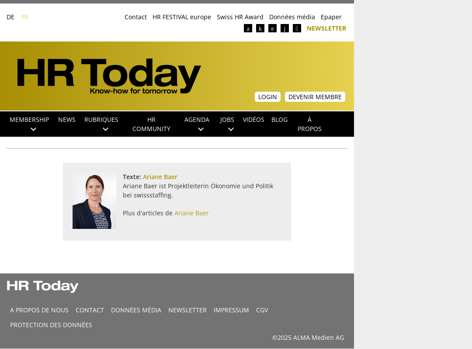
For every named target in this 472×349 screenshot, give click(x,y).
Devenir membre (315, 97)
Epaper (331, 17)
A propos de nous (39, 310)
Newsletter (326, 27)
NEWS (67, 119)
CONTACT (90, 310)
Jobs (227, 123)
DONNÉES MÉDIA (136, 310)
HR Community (151, 124)
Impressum (231, 310)
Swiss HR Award (240, 17)
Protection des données (51, 325)
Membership (29, 123)
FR (24, 17)
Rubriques (101, 123)
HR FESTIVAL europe (182, 17)
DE (10, 17)
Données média (292, 17)
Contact (136, 17)
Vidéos (253, 119)
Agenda (196, 123)
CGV (262, 310)
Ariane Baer (160, 177)
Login (267, 97)
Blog (279, 119)
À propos (310, 124)
